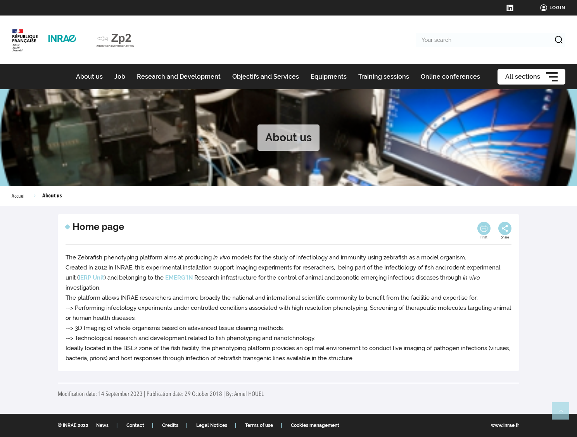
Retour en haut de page (563, 414)
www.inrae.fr (505, 425)
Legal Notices (211, 425)
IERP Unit (91, 277)
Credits (170, 425)
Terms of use (259, 425)
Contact (135, 425)
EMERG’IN (179, 277)
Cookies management (315, 425)
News (102, 425)
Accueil (19, 196)
